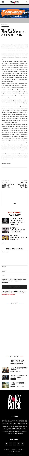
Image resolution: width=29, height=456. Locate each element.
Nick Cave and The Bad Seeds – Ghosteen (18, 384)
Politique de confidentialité (14, 451)
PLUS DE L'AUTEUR (14, 215)
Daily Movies (21, 449)
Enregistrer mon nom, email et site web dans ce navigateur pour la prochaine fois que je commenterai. (14, 281)
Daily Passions (14, 449)
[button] (2, 2)
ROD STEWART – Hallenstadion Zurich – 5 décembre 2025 (18, 237)
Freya (4, 37)
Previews (7, 26)
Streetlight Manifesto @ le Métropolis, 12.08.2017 (22, 185)
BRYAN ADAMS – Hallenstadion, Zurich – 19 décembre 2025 (18, 230)
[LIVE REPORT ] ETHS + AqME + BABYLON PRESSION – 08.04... (18, 361)
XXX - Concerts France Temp (17, 363)
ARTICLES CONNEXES (14, 212)
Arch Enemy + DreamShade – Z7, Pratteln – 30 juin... (19, 376)
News (12, 371)
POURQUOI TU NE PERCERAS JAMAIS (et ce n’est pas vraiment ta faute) (8, 185)
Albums (12, 386)
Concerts (7, 24)
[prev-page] (2, 243)
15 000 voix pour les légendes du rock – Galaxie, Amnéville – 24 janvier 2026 (17, 221)
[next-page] (5, 243)
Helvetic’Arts (6, 449)
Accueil (2, 24)
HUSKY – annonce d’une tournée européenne (19, 369)
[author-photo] (14, 201)
